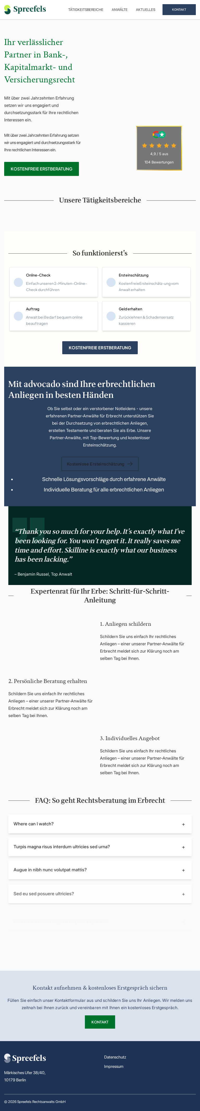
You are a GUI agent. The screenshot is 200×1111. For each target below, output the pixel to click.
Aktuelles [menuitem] (145, 10)
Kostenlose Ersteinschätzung (100, 464)
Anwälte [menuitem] (120, 10)
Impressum (113, 1066)
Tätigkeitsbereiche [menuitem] (85, 10)
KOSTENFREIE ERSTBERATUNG (41, 169)
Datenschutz (115, 1057)
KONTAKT (179, 9)
